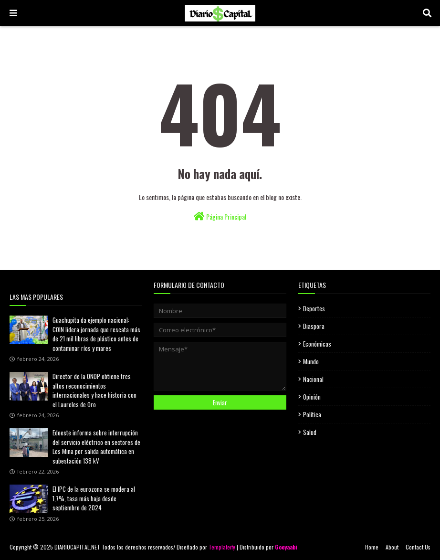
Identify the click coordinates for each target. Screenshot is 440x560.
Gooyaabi (286, 547)
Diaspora (314, 326)
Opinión (312, 397)
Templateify (222, 547)
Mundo (311, 361)
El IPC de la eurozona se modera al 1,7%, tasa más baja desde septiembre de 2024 (93, 498)
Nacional (313, 379)
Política (312, 414)
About (392, 547)
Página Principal (220, 216)
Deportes (314, 308)
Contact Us (418, 547)
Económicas (317, 344)
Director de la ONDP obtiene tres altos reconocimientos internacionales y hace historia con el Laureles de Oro (94, 390)
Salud (309, 432)
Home (371, 547)
